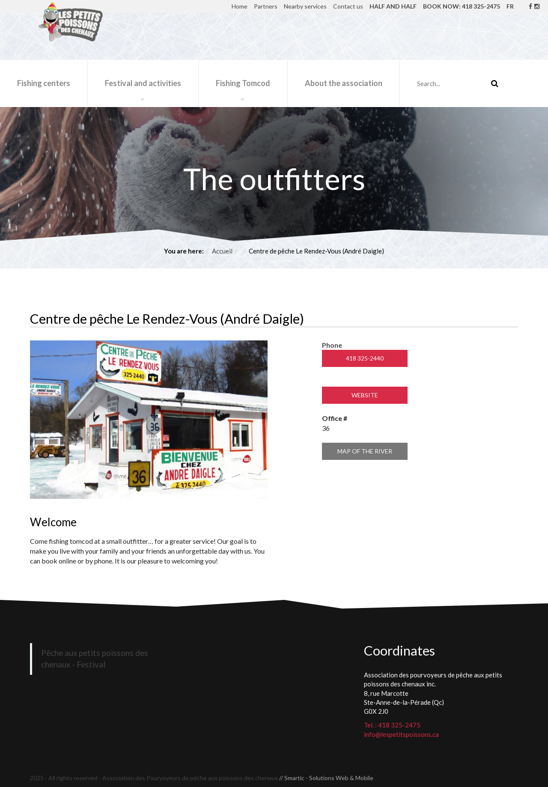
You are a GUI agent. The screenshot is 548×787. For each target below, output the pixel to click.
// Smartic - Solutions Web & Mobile (326, 777)
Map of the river (364, 451)
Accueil (222, 251)
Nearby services (305, 6)
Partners (265, 6)
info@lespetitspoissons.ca (401, 734)
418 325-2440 (365, 358)
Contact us (348, 6)
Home (239, 6)
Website (364, 395)
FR (510, 6)
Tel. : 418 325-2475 (392, 725)
